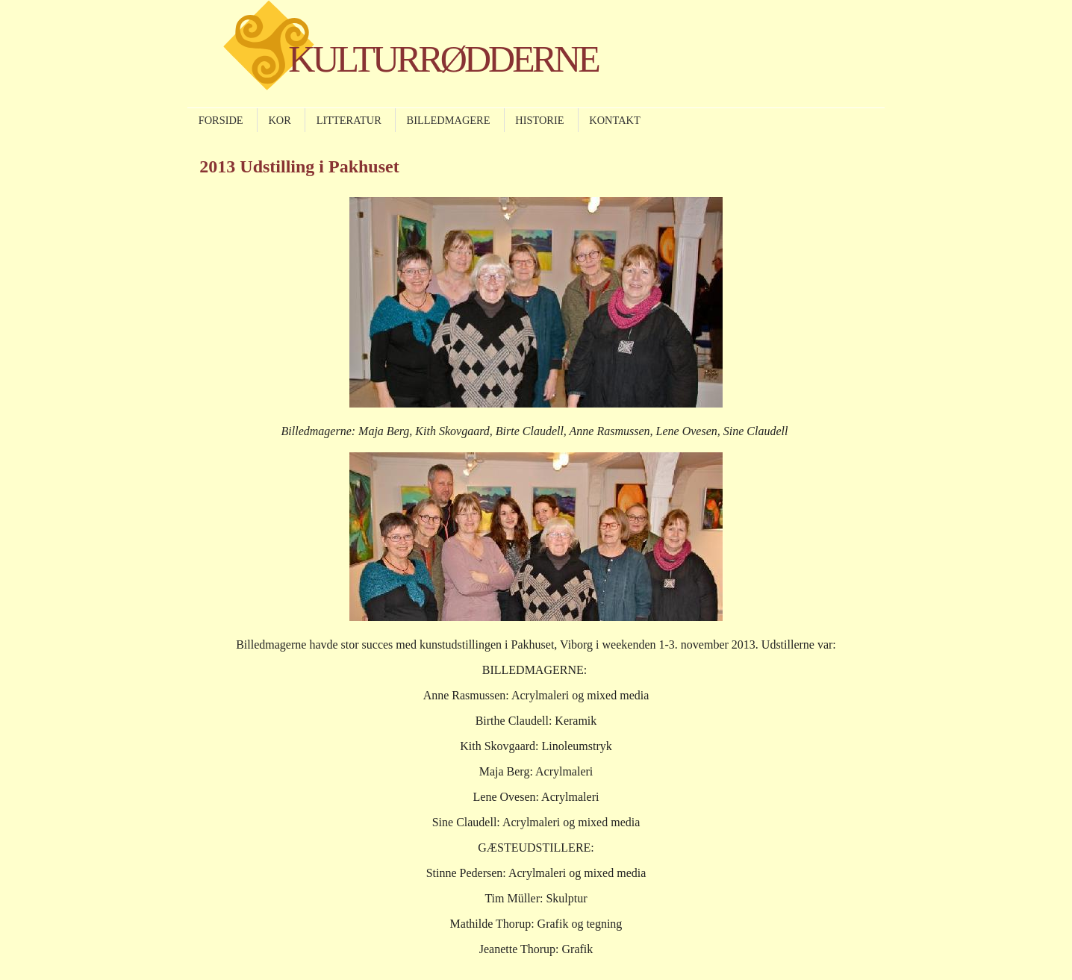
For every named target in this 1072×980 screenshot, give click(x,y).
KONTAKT (614, 120)
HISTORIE (539, 120)
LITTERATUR (349, 120)
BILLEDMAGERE (448, 120)
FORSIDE (221, 120)
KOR (279, 120)
